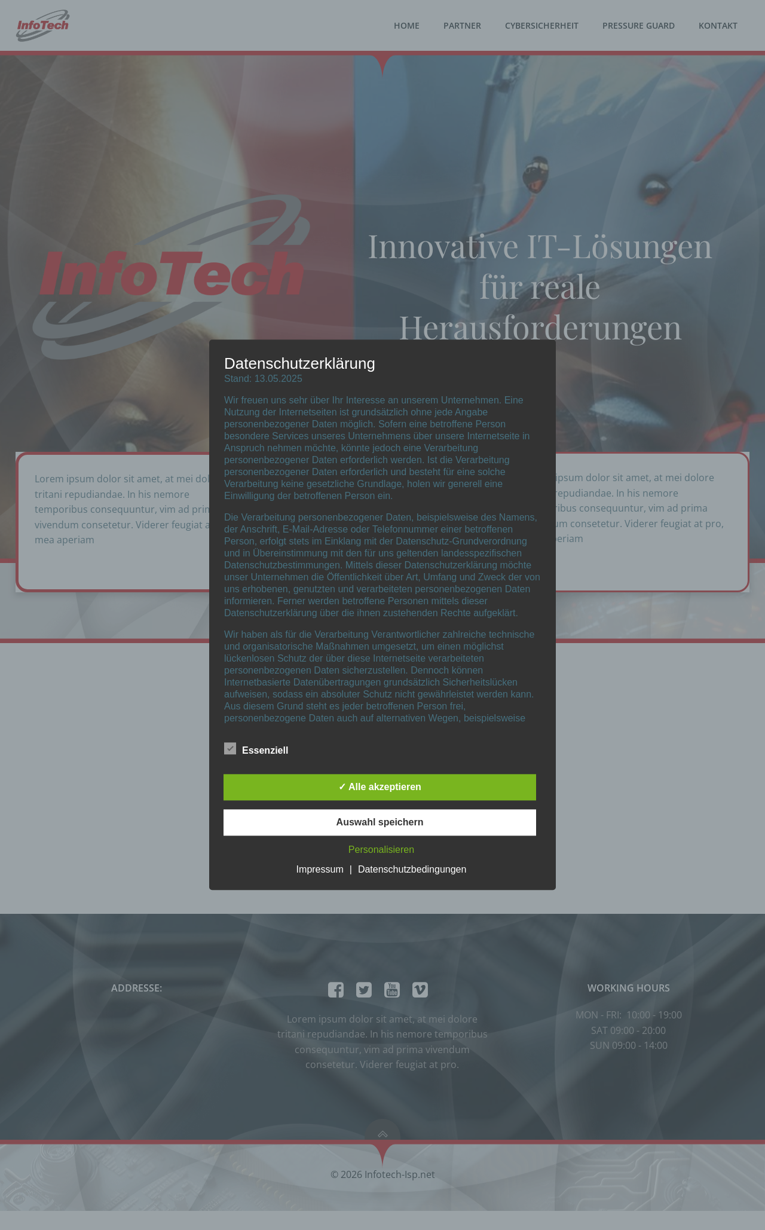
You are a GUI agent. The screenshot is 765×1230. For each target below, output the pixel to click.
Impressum (320, 870)
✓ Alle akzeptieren (379, 787)
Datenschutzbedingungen (412, 870)
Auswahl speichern (380, 823)
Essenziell (256, 749)
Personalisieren (381, 850)
